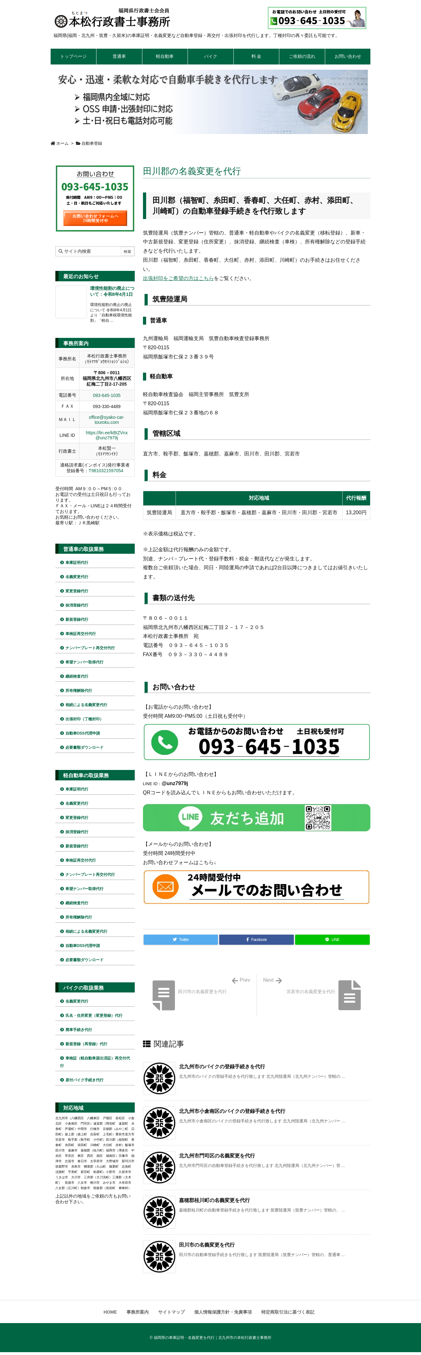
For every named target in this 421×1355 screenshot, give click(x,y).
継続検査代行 (76, 676)
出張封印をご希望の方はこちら (178, 278)
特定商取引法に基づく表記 (287, 1312)
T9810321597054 (106, 470)
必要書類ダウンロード (84, 747)
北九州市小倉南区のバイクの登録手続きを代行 (232, 1111)
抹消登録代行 (76, 605)
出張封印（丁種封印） (84, 719)
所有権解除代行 (78, 690)
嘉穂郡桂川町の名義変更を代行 (214, 1200)
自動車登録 (92, 143)
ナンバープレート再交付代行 (90, 648)
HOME (110, 1312)
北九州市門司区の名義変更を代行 (217, 1155)
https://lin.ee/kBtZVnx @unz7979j (106, 435)
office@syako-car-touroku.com (107, 420)
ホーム (62, 143)
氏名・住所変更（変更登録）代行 (93, 1015)
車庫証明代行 (76, 562)
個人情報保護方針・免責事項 (223, 1312)
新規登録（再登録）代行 (86, 1044)
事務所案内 (138, 1312)
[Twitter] (181, 940)
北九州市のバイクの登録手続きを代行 (222, 1066)
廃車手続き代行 (78, 1030)
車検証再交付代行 (80, 634)
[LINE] (332, 940)
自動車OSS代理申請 (82, 733)
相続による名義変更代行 (86, 705)
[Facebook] (256, 940)
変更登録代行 (76, 591)
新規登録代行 (76, 619)
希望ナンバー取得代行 (84, 662)
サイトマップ (171, 1312)
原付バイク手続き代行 (84, 1080)
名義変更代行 (76, 577)
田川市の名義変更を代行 (207, 1245)
